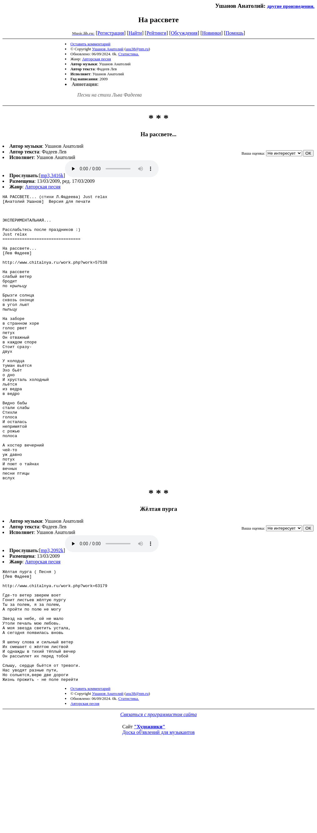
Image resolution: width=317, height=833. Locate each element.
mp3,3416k (52, 175)
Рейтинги (156, 33)
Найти (135, 33)
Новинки (211, 33)
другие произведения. (291, 6)
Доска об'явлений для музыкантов (158, 812)
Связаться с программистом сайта (158, 794)
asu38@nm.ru (137, 49)
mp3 (112, 168)
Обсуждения (184, 33)
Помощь (234, 33)
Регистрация (110, 33)
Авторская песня (96, 59)
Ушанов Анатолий (108, 49)
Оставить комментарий (91, 44)
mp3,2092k (52, 607)
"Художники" (149, 806)
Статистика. (128, 54)
